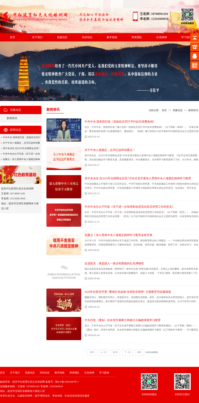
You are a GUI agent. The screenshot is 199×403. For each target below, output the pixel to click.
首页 (12, 37)
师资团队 (137, 37)
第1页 (115, 352)
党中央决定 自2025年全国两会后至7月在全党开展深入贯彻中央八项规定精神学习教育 (138, 178)
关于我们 (37, 37)
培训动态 (87, 37)
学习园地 (186, 37)
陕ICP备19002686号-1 (67, 381)
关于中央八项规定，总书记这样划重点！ (110, 150)
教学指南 (112, 37)
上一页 (103, 352)
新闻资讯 (193, 110)
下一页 (128, 352)
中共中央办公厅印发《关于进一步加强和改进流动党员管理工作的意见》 (130, 206)
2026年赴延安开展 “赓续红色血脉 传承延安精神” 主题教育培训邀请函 (128, 291)
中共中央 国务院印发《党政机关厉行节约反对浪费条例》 (120, 121)
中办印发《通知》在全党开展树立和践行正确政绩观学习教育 (123, 320)
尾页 (139, 352)
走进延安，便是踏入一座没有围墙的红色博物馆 (114, 263)
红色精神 (161, 37)
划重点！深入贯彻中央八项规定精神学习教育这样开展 (118, 235)
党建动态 (62, 37)
